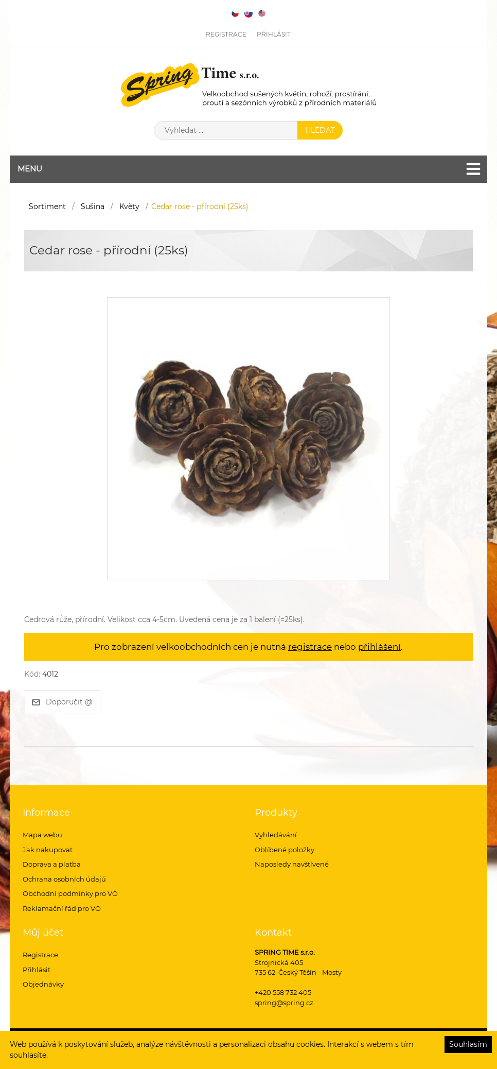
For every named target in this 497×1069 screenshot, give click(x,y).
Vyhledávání (276, 835)
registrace (310, 647)
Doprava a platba (52, 864)
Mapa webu (42, 835)
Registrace (226, 34)
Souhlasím (468, 1044)
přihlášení (379, 647)
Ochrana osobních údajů (64, 879)
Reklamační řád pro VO (62, 908)
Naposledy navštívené (292, 864)
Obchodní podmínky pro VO (70, 893)
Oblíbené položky (284, 850)
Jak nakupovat (48, 850)
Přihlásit (274, 34)
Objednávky (43, 984)
